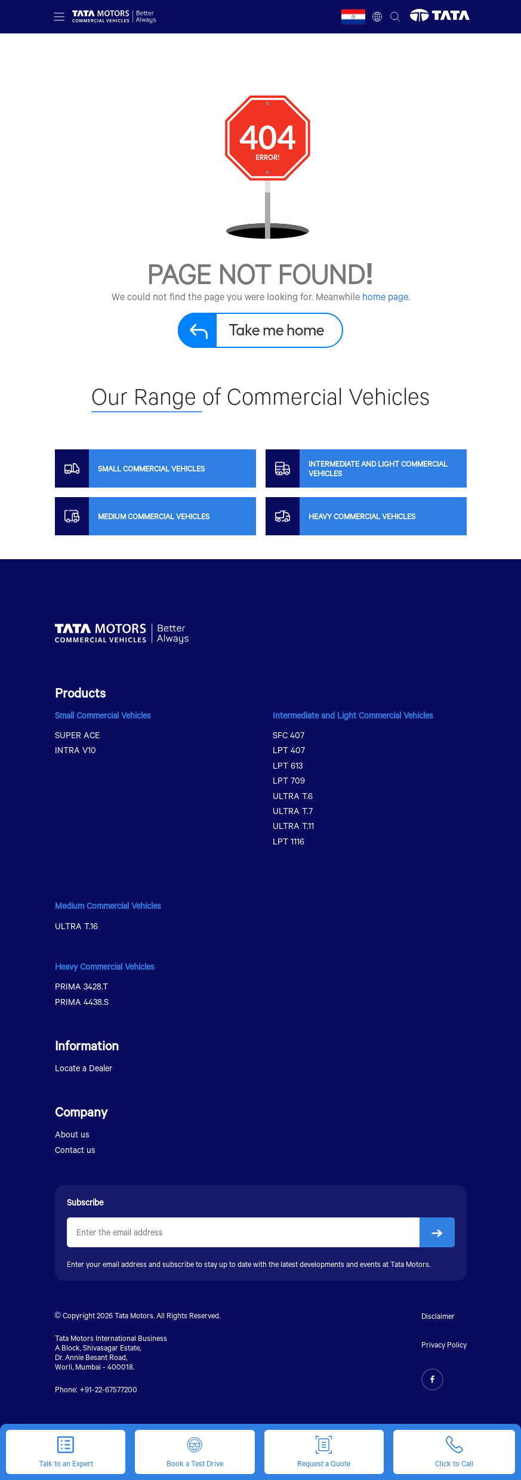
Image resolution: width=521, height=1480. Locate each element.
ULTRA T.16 (76, 926)
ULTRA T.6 (293, 795)
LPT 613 (288, 765)
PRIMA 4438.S (82, 1001)
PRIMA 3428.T (81, 986)
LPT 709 (289, 780)
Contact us (75, 1149)
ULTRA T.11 (293, 825)
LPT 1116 (288, 841)
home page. (386, 296)
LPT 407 (289, 750)
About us (72, 1134)
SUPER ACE (77, 735)
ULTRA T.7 (293, 810)
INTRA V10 (75, 750)
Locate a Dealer (83, 1068)
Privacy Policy (444, 1344)
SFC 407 (288, 735)
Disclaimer (438, 1316)
